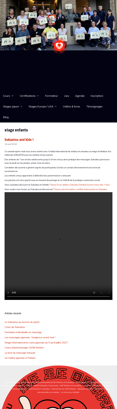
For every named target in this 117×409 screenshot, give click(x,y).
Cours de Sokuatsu (15, 327)
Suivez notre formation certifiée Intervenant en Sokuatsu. (80, 189)
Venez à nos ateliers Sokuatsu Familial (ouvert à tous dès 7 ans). (80, 185)
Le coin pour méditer (70, 392)
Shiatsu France (8, 385)
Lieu (66, 95)
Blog (6, 117)
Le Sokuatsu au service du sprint (22, 321)
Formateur (51, 95)
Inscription (96, 95)
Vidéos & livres (71, 106)
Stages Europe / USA (44, 106)
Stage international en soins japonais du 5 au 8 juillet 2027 (36, 342)
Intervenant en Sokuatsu (39, 389)
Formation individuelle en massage (23, 332)
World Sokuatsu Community (46, 385)
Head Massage (20, 389)
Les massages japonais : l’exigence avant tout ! (30, 337)
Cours (10, 96)
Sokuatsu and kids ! (19, 139)
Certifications (31, 96)
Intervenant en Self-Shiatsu (64, 389)
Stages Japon (14, 106)
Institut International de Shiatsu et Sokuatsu (54, 382)
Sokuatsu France (24, 385)
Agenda (79, 95)
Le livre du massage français (20, 352)
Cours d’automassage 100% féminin (24, 347)
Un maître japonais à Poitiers (20, 357)
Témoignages (94, 106)
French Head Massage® (101, 382)
